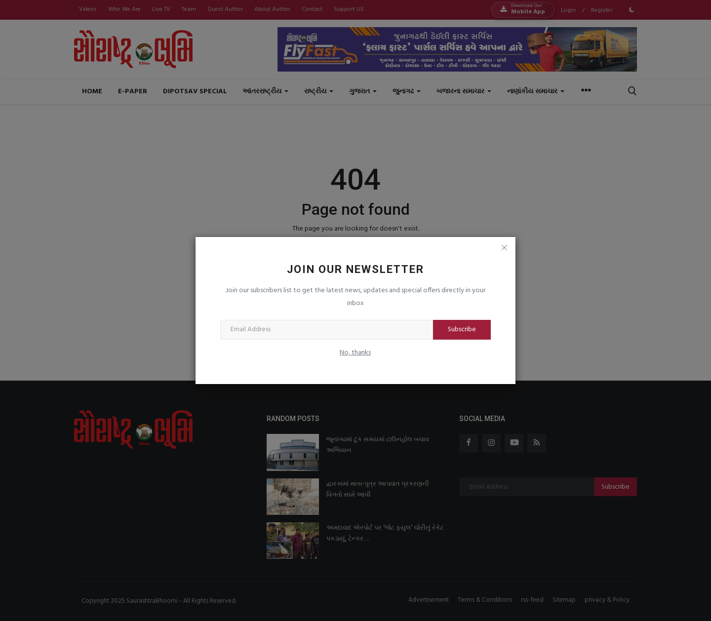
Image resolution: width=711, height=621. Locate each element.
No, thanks (355, 352)
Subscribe (462, 329)
